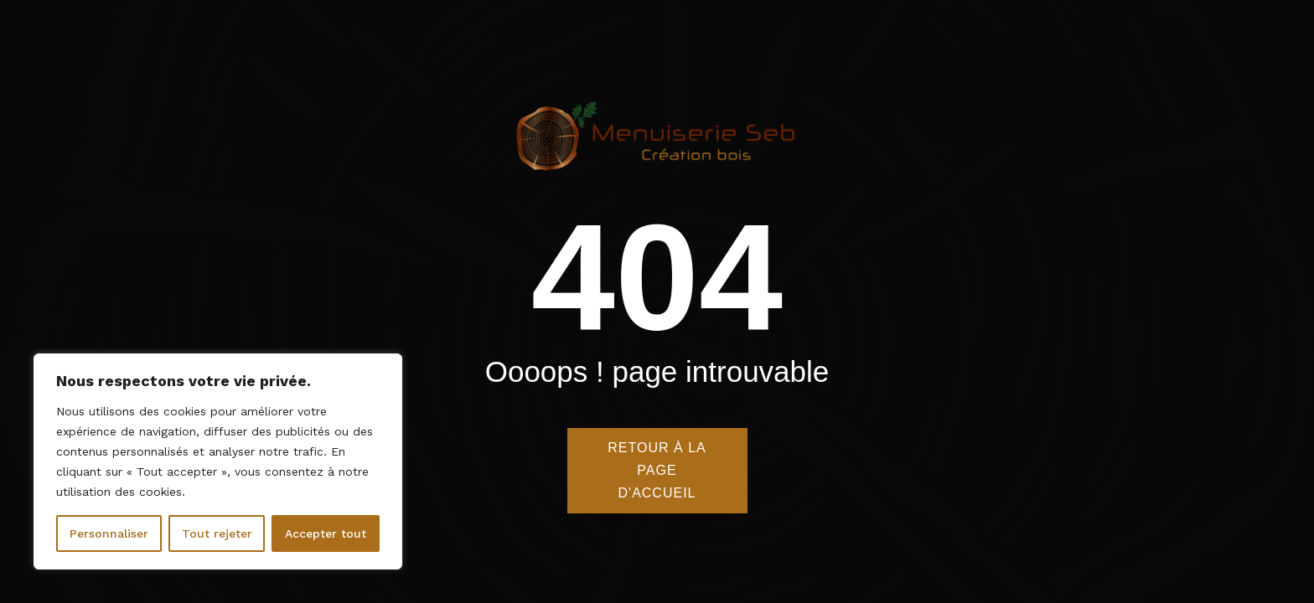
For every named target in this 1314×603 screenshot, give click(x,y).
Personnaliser (109, 533)
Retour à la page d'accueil (657, 472)
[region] (218, 461)
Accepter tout (325, 533)
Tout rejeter (217, 533)
